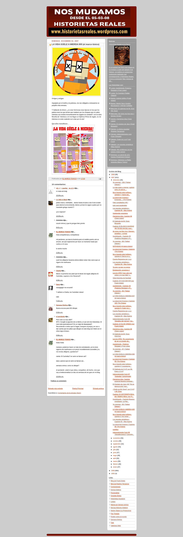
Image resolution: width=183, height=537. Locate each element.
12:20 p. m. (60, 376)
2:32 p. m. (59, 312)
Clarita (58, 271)
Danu (58, 284)
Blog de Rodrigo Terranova (120, 484)
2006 (113, 470)
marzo (115, 461)
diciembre (116, 180)
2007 (113, 177)
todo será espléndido (120, 205)
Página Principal (77, 388)
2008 (113, 174)
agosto (115, 447)
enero (115, 467)
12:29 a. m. (60, 216)
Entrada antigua (98, 388)
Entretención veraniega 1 (121, 270)
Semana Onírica (62, 305)
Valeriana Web (116, 526)
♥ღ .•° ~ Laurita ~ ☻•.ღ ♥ (65, 188)
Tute (112, 523)
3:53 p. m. (59, 266)
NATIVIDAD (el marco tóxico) (122, 246)
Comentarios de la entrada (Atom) (69, 393)
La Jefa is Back (61, 200)
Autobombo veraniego (120, 213)
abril (114, 458)
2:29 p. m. (59, 253)
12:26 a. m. (60, 195)
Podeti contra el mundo (119, 517)
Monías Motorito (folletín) (119, 508)
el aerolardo (60, 316)
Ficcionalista (115, 493)
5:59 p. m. (59, 335)
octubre (116, 441)
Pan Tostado (115, 514)
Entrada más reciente (55, 388)
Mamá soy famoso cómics (120, 505)
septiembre (117, 444)
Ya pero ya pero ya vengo (121, 267)
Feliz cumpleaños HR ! (120, 202)
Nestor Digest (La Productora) (121, 511)
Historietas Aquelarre (118, 499)
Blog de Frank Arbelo (118, 481)
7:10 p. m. (59, 301)
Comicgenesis (115, 487)
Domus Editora (116, 490)
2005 (113, 473)
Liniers (113, 502)
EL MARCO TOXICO (63, 232)
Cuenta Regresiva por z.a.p (122, 259)
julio (114, 450)
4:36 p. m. (59, 280)
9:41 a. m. (59, 227)
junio (115, 452)
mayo (115, 455)
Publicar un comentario (58, 381)
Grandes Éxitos (116, 496)
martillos (115, 429)
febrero (115, 464)
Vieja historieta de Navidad (122, 278)
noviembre (117, 438)
